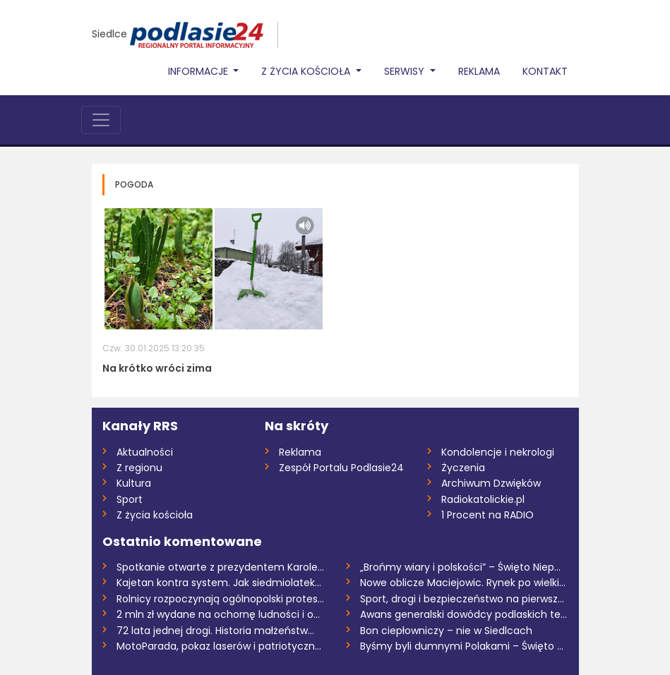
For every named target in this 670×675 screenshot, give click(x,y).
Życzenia (463, 468)
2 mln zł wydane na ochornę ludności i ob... (220, 614)
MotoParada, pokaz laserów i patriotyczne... (220, 646)
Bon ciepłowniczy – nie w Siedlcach (446, 631)
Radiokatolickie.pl (483, 499)
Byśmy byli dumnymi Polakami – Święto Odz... (464, 646)
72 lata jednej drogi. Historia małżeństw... (215, 631)
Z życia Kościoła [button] (307, 71)
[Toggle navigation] (101, 120)
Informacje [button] (199, 71)
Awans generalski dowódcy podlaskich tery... (464, 614)
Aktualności (144, 452)
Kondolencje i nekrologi (497, 452)
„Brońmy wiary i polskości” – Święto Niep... (460, 567)
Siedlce (109, 34)
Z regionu (139, 468)
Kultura (133, 483)
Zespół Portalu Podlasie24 (341, 468)
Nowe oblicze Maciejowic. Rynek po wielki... (463, 583)
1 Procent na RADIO (487, 515)
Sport (129, 499)
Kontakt (545, 71)
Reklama (479, 71)
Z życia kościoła (154, 515)
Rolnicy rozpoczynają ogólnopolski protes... (220, 599)
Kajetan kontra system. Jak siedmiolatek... (218, 583)
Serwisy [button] (405, 71)
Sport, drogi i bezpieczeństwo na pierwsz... (462, 599)
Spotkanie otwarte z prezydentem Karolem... (220, 567)
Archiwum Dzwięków (491, 483)
